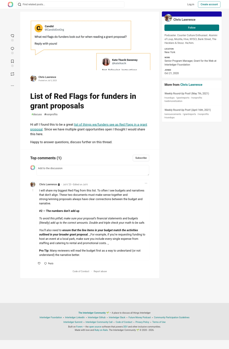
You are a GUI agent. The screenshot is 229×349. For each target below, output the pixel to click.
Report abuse (100, 271)
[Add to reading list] (12, 63)
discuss (36, 114)
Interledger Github (97, 317)
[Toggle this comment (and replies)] (33, 190)
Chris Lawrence (47, 77)
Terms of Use (159, 322)
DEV (125, 326)
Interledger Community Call (99, 322)
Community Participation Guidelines (171, 317)
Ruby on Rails (101, 330)
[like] (39, 263)
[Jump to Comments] (12, 50)
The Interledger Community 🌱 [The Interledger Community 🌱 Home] (93, 313)
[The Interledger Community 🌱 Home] (10, 4)
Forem (79, 326)
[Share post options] (12, 85)
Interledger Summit (72, 322)
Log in (190, 4)
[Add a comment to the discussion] (93, 170)
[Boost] (12, 74)
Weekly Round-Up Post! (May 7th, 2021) (191, 97)
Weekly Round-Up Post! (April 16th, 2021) (191, 113)
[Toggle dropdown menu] (146, 183)
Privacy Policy (142, 322)
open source (95, 326)
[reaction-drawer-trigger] (12, 37)
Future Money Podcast (139, 317)
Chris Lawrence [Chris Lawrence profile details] (48, 184)
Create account (209, 4)
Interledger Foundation (51, 317)
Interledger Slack (117, 317)
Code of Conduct (81, 271)
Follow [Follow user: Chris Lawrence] (192, 27)
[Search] (19, 4)
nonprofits (51, 114)
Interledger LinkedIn (75, 317)
